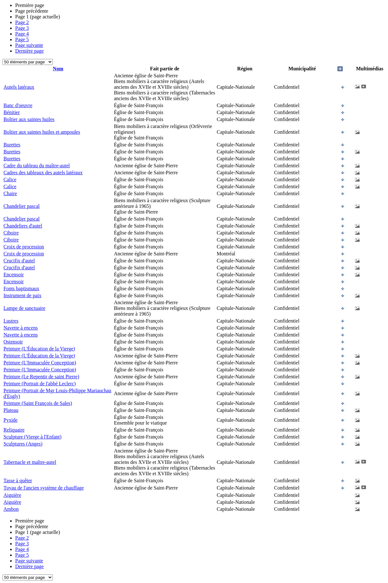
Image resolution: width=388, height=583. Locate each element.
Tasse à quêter (17, 480)
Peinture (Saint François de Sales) (37, 403)
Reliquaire (14, 429)
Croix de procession (23, 246)
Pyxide (10, 420)
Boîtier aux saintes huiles (28, 119)
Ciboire (11, 232)
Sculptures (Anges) (22, 443)
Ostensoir (13, 341)
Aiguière (12, 495)
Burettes (11, 144)
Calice (9, 179)
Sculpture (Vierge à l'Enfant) (32, 436)
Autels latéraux (18, 87)
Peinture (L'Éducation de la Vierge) (39, 348)
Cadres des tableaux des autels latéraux (43, 172)
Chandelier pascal (21, 206)
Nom (58, 68)
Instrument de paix (22, 295)
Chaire (10, 193)
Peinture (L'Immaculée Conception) (39, 362)
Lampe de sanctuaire (24, 308)
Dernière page (29, 51)
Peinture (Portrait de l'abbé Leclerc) (39, 383)
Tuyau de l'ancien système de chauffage (43, 487)
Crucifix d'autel (19, 260)
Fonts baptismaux (21, 288)
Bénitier (11, 112)
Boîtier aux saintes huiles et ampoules (41, 132)
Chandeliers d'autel (22, 225)
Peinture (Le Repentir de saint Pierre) (41, 376)
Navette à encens (20, 327)
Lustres (10, 321)
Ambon (11, 509)
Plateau (10, 410)
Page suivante (29, 45)
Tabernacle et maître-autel (29, 462)
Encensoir (13, 274)
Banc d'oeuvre (17, 105)
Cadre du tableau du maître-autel (36, 165)
